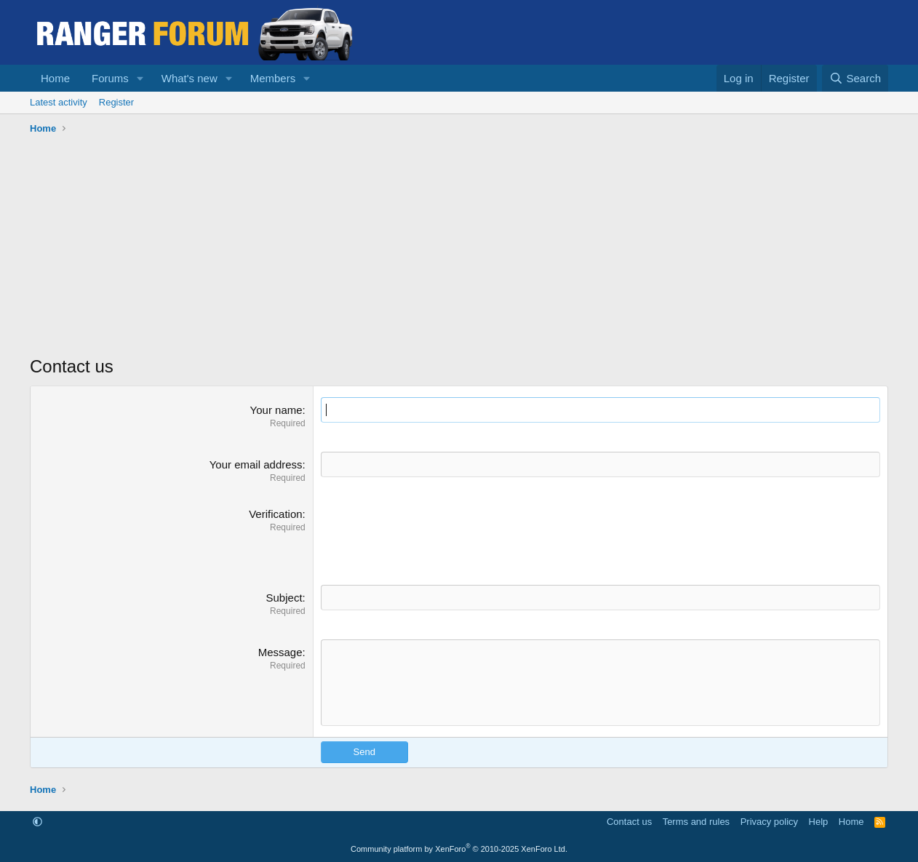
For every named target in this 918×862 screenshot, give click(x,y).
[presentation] (431, 534)
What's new (189, 78)
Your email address (256, 464)
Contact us (629, 821)
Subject (284, 597)
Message (280, 652)
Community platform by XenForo (459, 849)
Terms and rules (696, 821)
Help (819, 821)
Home (55, 78)
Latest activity (58, 102)
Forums (110, 78)
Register (116, 102)
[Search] (855, 78)
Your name (276, 410)
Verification (275, 514)
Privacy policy (769, 821)
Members (273, 78)
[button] (140, 78)
